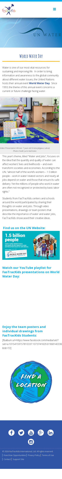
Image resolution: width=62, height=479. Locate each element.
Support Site (18, 459)
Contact (7, 459)
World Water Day (39, 83)
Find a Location (31, 381)
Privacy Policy (34, 455)
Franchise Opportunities (15, 455)
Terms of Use (48, 455)
